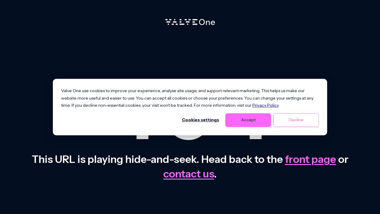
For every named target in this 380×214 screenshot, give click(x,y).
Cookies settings (200, 120)
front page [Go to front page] (310, 159)
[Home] (190, 23)
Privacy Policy (265, 105)
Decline (296, 120)
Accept (248, 120)
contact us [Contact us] (188, 173)
